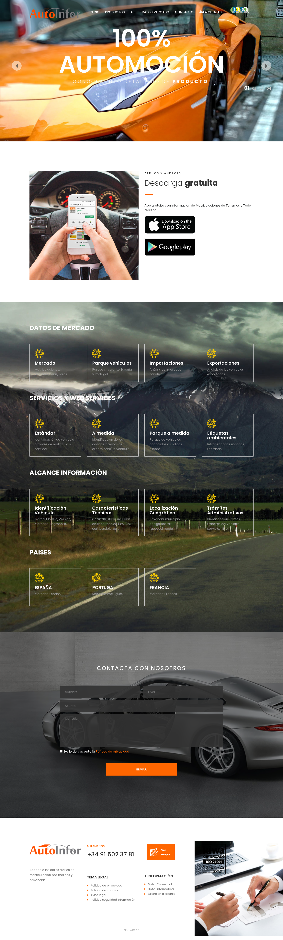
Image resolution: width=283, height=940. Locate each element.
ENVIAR (141, 769)
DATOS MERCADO (155, 12)
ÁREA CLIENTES (210, 12)
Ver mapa (160, 852)
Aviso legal (98, 895)
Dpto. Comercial (160, 884)
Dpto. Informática (161, 889)
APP (133, 12)
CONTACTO (184, 12)
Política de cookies (104, 890)
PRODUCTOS (115, 12)
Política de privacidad (112, 751)
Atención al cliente (161, 894)
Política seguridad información (113, 900)
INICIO (94, 12)
